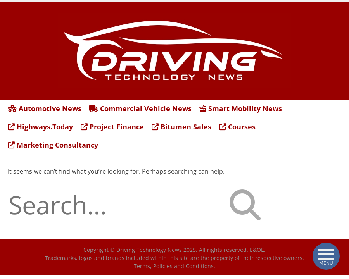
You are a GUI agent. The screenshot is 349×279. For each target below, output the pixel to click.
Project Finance (112, 126)
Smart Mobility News (240, 108)
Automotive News (44, 108)
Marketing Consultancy (53, 145)
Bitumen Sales (181, 126)
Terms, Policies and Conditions (174, 266)
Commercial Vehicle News (140, 108)
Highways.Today (40, 126)
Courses (237, 126)
